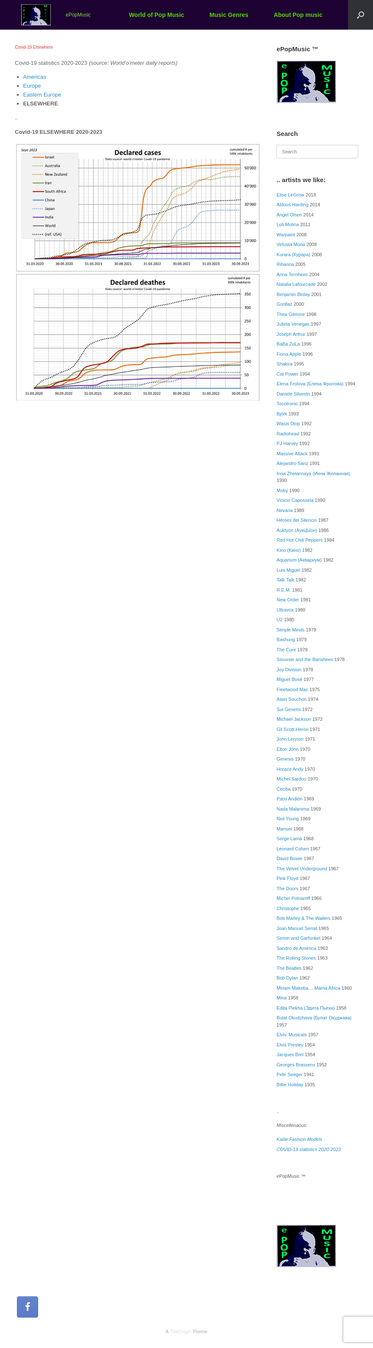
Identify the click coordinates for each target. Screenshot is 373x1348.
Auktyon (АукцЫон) (296, 530)
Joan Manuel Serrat (296, 928)
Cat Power (287, 373)
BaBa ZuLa (288, 343)
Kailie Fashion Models (299, 1139)
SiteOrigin (180, 1331)
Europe (32, 86)
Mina (281, 997)
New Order (287, 599)
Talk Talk (285, 579)
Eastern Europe (42, 94)
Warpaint (285, 234)
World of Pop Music (156, 14)
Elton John (287, 749)
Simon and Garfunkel (298, 938)
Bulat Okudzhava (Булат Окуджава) (313, 1017)
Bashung (285, 639)
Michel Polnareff (293, 898)
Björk (281, 413)
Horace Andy (289, 769)
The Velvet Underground (301, 868)
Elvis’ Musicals (291, 1034)
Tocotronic (287, 403)
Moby (282, 490)
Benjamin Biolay (293, 294)
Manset (284, 828)
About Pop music (298, 14)
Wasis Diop (288, 423)
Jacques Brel (290, 1054)
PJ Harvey (287, 443)
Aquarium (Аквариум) (299, 559)
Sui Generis (288, 709)
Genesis (284, 758)
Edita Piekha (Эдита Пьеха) (305, 1007)
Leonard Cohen (292, 848)
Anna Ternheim (292, 274)
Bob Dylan (287, 977)
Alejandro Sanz (292, 463)
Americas (34, 77)
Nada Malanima (292, 808)
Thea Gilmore (290, 314)
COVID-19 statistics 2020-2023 (308, 1149)
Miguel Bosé (289, 679)
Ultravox (284, 609)
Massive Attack (291, 453)
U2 (279, 619)
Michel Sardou (291, 778)
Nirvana (284, 510)
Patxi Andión (289, 798)
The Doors (287, 888)
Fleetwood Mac (292, 689)
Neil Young (287, 818)
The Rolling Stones (296, 957)
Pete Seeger (289, 1074)
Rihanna (285, 264)
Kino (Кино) (288, 550)
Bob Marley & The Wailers (303, 918)
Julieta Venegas (292, 324)
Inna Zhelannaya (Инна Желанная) (313, 473)
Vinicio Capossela (294, 500)
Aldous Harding (292, 204)
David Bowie (289, 858)
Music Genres (229, 14)
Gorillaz (284, 304)
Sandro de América (296, 948)
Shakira (284, 363)
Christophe (287, 908)
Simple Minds (290, 629)
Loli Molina (287, 224)
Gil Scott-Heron (292, 729)
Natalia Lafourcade (295, 284)
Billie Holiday (289, 1084)
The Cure (286, 649)
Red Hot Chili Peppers (299, 540)
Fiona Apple (288, 354)
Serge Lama (289, 838)
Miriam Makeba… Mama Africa (308, 988)
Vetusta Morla (290, 244)
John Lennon (290, 739)
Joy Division (288, 669)
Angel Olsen (289, 214)
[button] (360, 15)
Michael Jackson (293, 719)
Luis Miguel (288, 570)
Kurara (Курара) (293, 254)
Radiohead (287, 433)
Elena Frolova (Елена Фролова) (309, 383)
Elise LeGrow (290, 194)
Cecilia (283, 789)
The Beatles (288, 968)
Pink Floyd (287, 878)
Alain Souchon (291, 699)
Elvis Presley (289, 1044)
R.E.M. (283, 589)
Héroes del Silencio (296, 520)
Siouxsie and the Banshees (304, 659)
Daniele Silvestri (293, 393)
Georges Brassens (295, 1064)
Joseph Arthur (290, 334)
